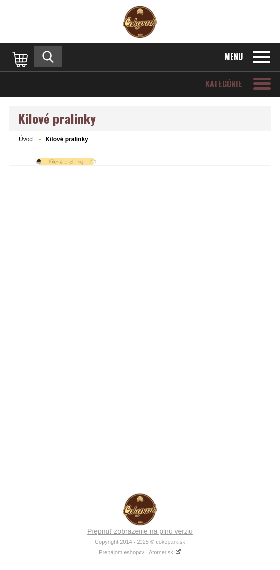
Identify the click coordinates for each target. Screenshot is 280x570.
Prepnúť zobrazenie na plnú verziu (140, 531)
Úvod (26, 139)
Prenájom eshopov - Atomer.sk (140, 552)
